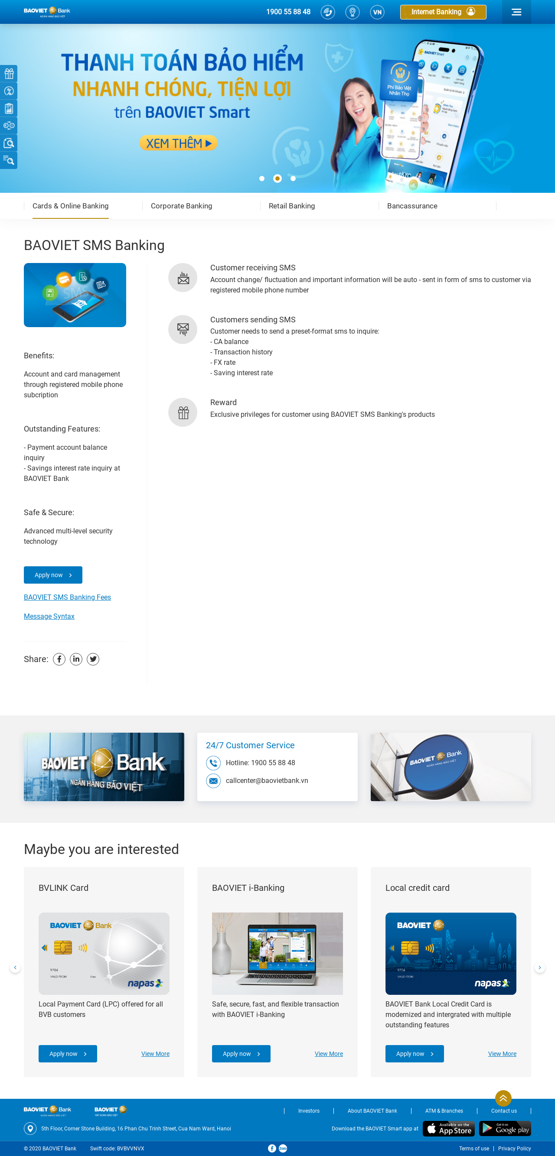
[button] (262, 179)
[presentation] (15, 967)
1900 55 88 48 (288, 12)
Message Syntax (49, 616)
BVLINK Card (63, 888)
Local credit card (417, 888)
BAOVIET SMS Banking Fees (67, 597)
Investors (309, 1111)
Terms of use (474, 1149)
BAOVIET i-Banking (248, 888)
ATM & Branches (444, 1111)
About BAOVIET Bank (372, 1111)
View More (155, 1053)
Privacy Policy (514, 1149)
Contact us (504, 1111)
